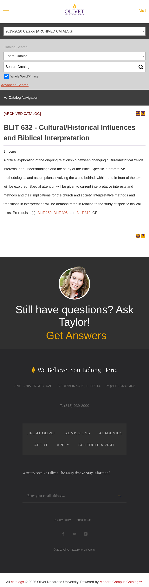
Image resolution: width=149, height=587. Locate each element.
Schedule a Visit (96, 445)
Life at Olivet (41, 433)
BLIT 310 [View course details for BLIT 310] (83, 213)
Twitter (74, 534)
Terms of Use (83, 519)
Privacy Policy (62, 519)
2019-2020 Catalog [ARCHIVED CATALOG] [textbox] (39, 31)
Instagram (85, 534)
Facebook (63, 534)
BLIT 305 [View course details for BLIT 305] (61, 213)
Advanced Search (15, 85)
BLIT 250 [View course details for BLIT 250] (44, 213)
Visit (142, 10)
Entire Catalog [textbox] (16, 56)
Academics (111, 433)
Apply (63, 445)
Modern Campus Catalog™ (121, 582)
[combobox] (74, 31)
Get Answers (76, 335)
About (41, 445)
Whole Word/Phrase (24, 76)
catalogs (17, 582)
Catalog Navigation (23, 97)
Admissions (77, 433)
